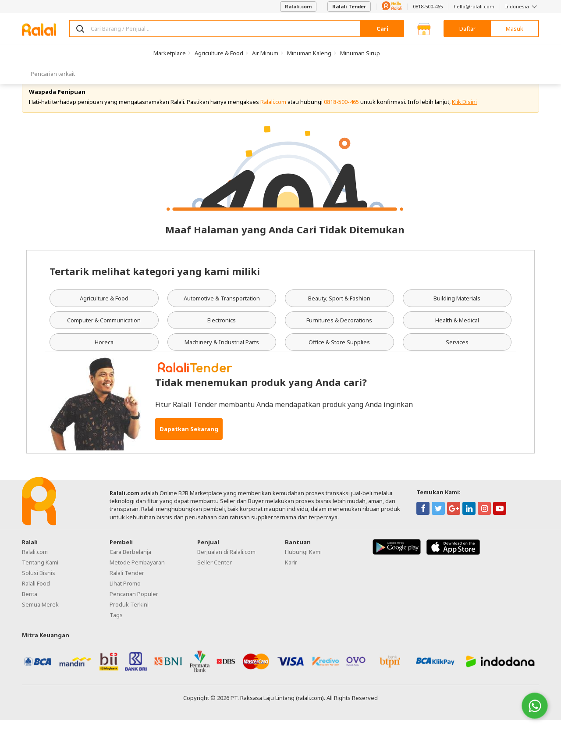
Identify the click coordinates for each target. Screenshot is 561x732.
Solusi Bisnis (38, 585)
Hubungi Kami (303, 564)
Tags (116, 627)
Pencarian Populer (134, 606)
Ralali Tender (349, 6)
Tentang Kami (40, 574)
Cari (382, 28)
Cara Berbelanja (130, 564)
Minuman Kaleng (309, 53)
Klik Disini (464, 114)
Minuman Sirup (360, 53)
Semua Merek (40, 617)
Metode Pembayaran (137, 574)
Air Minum (265, 53)
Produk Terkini (129, 617)
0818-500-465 (428, 6)
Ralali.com (298, 6)
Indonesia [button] (522, 6)
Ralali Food (36, 596)
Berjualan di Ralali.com (226, 564)
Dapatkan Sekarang (189, 441)
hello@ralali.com (474, 6)
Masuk (514, 28)
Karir (291, 574)
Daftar (467, 28)
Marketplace (169, 53)
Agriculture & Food (219, 53)
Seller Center (214, 574)
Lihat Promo (125, 596)
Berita (29, 606)
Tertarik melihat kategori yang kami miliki (155, 283)
